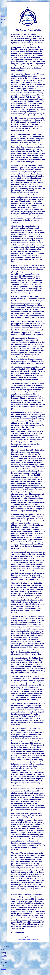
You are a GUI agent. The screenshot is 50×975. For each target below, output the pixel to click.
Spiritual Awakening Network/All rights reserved (28, 939)
